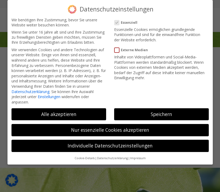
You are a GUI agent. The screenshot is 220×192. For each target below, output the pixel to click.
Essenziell (127, 20)
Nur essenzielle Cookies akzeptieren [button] (110, 128)
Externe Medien (133, 48)
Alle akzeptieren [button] (58, 112)
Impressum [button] (138, 156)
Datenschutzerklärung (30, 89)
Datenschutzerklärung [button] (112, 156)
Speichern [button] (161, 112)
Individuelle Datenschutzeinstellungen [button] (110, 144)
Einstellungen (49, 95)
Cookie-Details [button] (85, 156)
